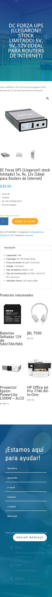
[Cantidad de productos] (4, 221)
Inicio (2, 87)
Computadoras (36, 232)
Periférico (10, 87)
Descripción (9, 247)
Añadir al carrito (25, 221)
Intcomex (29, 235)
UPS (17, 87)
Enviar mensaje (30, 537)
